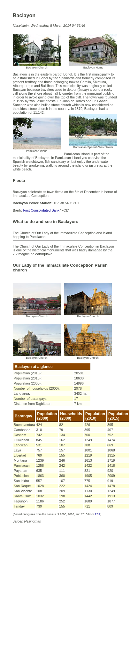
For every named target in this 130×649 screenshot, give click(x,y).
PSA (98, 514)
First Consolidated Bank (41, 210)
